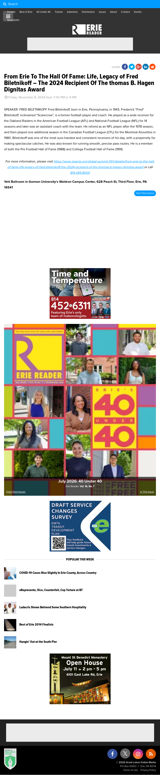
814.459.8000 (80, 172)
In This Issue (147, 492)
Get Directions (145, 193)
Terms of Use (130, 770)
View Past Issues (15, 492)
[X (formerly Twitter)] (125, 755)
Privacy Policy (148, 770)
